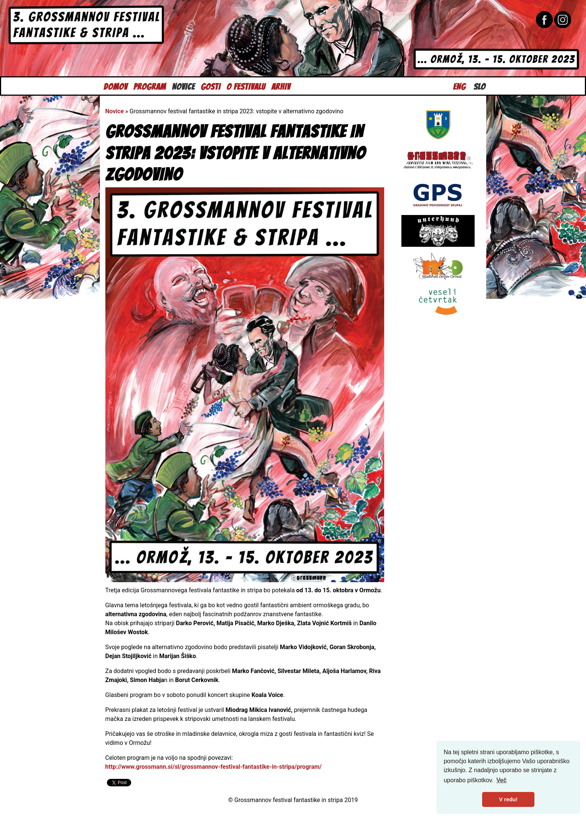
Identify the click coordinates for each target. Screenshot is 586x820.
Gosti (210, 86)
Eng (459, 86)
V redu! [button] (508, 799)
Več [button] (501, 780)
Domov (115, 86)
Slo (479, 86)
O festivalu (245, 86)
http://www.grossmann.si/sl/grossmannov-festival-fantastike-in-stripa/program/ (213, 766)
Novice (183, 86)
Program (149, 86)
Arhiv (280, 86)
